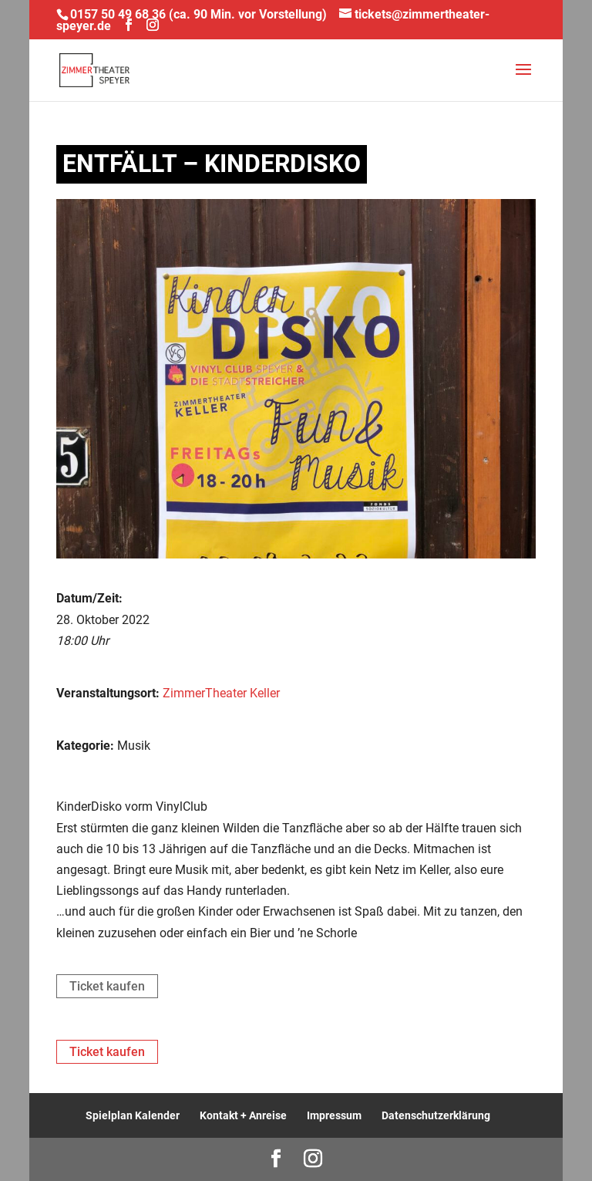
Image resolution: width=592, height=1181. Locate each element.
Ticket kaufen (107, 986)
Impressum (334, 1115)
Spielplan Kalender (133, 1115)
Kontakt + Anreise (243, 1115)
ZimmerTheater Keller (221, 693)
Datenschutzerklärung (436, 1115)
